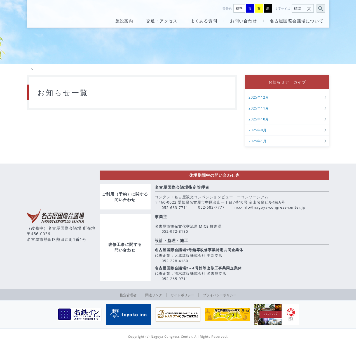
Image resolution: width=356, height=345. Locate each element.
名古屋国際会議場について (297, 21)
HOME (28, 69)
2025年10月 (259, 120)
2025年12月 (259, 98)
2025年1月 (258, 142)
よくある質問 (203, 21)
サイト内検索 (321, 8)
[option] (79, 315)
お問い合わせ (243, 21)
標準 (239, 8)
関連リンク (153, 295)
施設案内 (124, 21)
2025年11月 (259, 109)
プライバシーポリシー (219, 295)
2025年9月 (258, 131)
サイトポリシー (182, 295)
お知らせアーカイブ (287, 82)
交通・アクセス (161, 21)
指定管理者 (128, 295)
